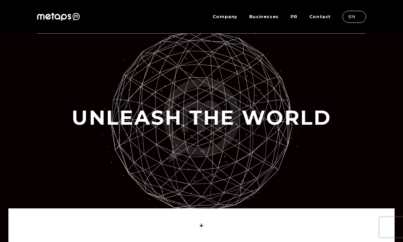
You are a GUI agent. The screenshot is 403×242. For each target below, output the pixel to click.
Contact (320, 16)
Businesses (264, 16)
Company (225, 16)
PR (294, 16)
